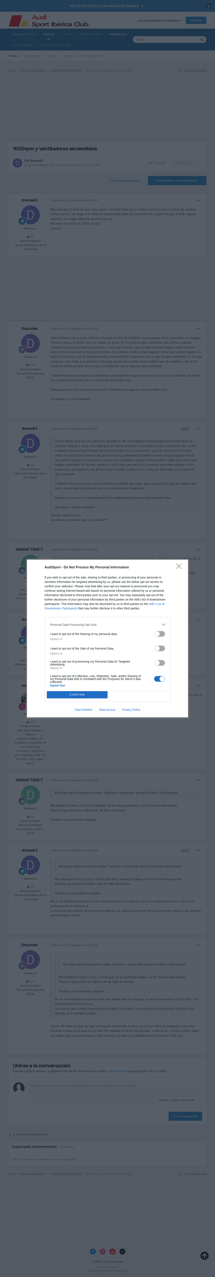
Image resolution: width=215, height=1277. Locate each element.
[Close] (180, 568)
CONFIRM (77, 694)
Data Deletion (84, 709)
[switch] (159, 634)
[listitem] (107, 624)
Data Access (107, 709)
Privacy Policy (131, 709)
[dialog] (107, 638)
